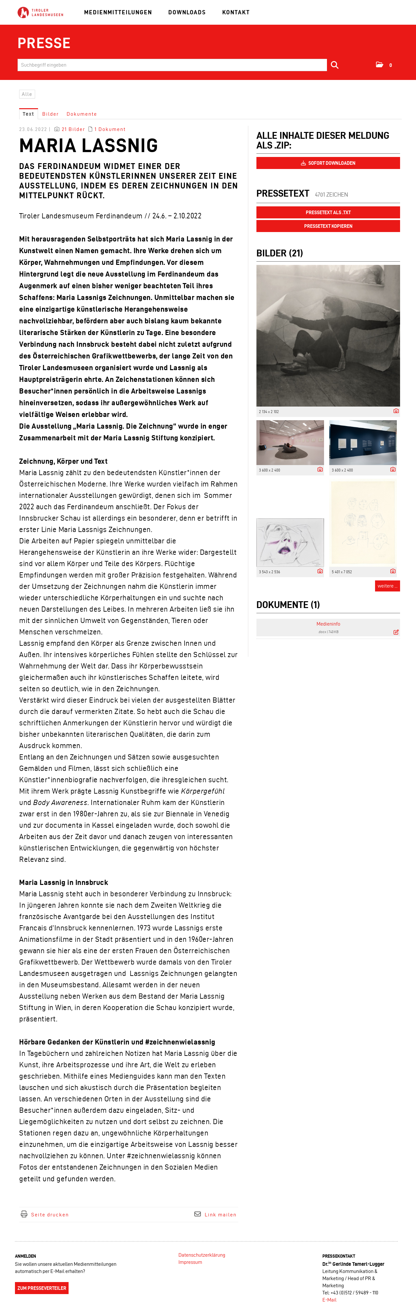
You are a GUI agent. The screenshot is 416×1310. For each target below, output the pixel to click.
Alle (27, 94)
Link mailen (221, 1214)
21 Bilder (73, 129)
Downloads (187, 12)
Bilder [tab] (50, 114)
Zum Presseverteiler (42, 1288)
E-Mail (329, 1300)
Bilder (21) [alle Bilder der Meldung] (279, 253)
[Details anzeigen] (394, 411)
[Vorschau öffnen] (328, 336)
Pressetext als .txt (328, 212)
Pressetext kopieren (328, 226)
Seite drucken (50, 1214)
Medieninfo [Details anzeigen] (328, 624)
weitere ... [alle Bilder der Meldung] (387, 586)
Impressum (190, 1262)
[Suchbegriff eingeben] (180, 65)
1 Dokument (110, 129)
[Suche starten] (335, 65)
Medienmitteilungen (118, 12)
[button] (384, 65)
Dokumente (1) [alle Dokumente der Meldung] (288, 604)
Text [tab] (28, 114)
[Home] (40, 12)
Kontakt (236, 12)
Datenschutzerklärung (201, 1255)
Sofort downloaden (328, 163)
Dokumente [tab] (82, 114)
